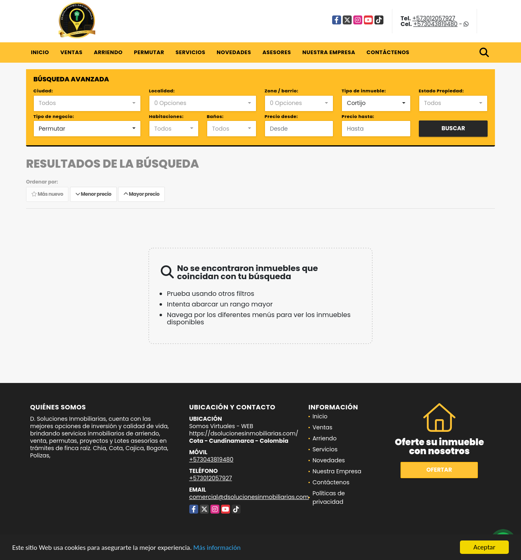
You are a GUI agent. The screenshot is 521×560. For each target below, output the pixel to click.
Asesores (277, 52)
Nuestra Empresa (328, 52)
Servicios (190, 52)
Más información (217, 547)
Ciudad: (43, 91)
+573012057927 (433, 18)
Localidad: (162, 91)
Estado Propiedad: (441, 91)
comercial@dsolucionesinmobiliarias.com (249, 497)
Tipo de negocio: (53, 116)
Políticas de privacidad (329, 497)
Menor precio (93, 193)
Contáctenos (388, 52)
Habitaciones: (166, 116)
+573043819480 (435, 24)
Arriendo (108, 52)
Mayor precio (141, 193)
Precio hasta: (357, 116)
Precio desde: (281, 116)
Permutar (149, 52)
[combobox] (87, 103)
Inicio (40, 52)
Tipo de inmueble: (363, 91)
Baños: (215, 116)
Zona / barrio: (281, 91)
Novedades (234, 52)
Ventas (71, 52)
